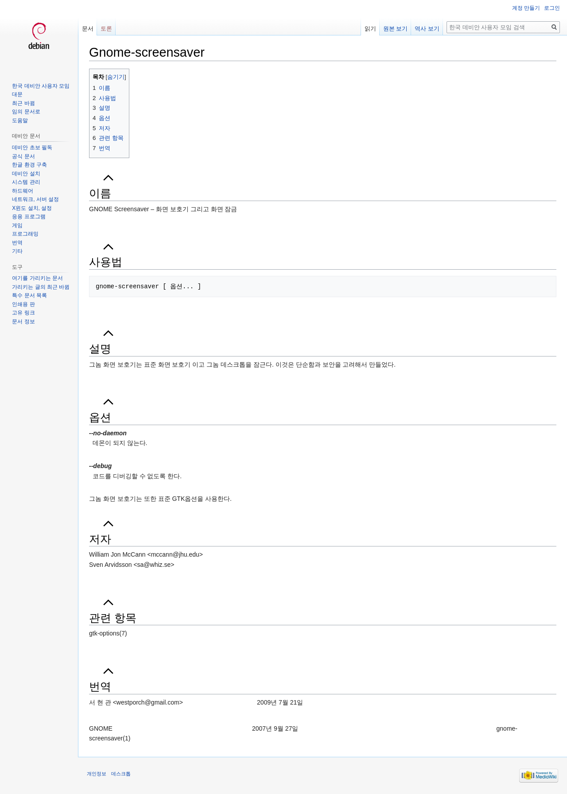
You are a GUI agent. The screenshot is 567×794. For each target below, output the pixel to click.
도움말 (20, 120)
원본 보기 (395, 28)
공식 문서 (23, 156)
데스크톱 (121, 773)
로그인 (552, 8)
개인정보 (96, 773)
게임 (17, 225)
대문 (17, 94)
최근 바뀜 (23, 103)
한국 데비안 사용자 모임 (41, 86)
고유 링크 (23, 313)
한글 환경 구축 (29, 165)
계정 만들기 (526, 8)
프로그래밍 (25, 234)
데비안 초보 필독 (32, 147)
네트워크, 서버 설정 (35, 199)
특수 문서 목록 (29, 295)
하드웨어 (22, 191)
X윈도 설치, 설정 (32, 208)
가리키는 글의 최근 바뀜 (41, 287)
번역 (17, 243)
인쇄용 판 (23, 304)
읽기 (370, 28)
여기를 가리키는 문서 (37, 278)
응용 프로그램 (28, 216)
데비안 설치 (26, 173)
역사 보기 (427, 28)
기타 (17, 251)
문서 (87, 28)
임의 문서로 (26, 111)
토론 (106, 28)
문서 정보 (23, 321)
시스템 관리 (26, 182)
